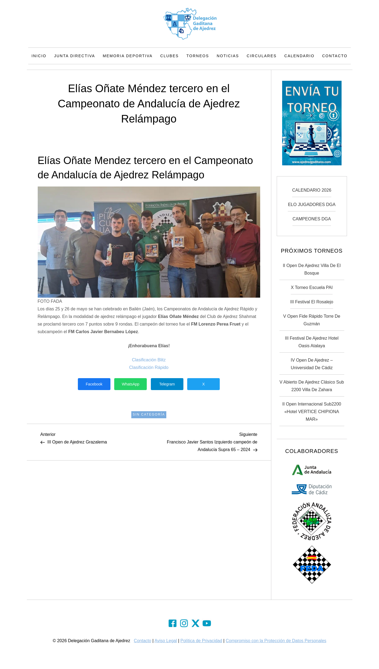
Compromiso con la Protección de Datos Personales (276, 640)
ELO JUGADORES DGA (311, 204)
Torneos (197, 56)
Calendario (299, 56)
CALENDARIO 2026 (311, 190)
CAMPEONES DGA (311, 219)
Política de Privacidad (201, 640)
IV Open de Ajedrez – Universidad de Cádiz (312, 364)
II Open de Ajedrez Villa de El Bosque (311, 269)
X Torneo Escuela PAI (312, 287)
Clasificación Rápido (148, 367)
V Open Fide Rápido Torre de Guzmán (311, 320)
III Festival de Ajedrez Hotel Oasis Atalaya (311, 342)
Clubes (169, 56)
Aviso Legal (166, 640)
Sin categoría (149, 414)
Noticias (228, 56)
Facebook (94, 384)
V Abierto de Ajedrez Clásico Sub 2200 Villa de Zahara (311, 386)
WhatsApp (130, 384)
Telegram (167, 384)
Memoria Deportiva (128, 56)
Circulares (261, 56)
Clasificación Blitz (148, 360)
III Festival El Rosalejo (311, 302)
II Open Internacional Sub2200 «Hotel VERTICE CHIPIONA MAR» (311, 412)
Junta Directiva (74, 56)
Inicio (38, 56)
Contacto (335, 56)
